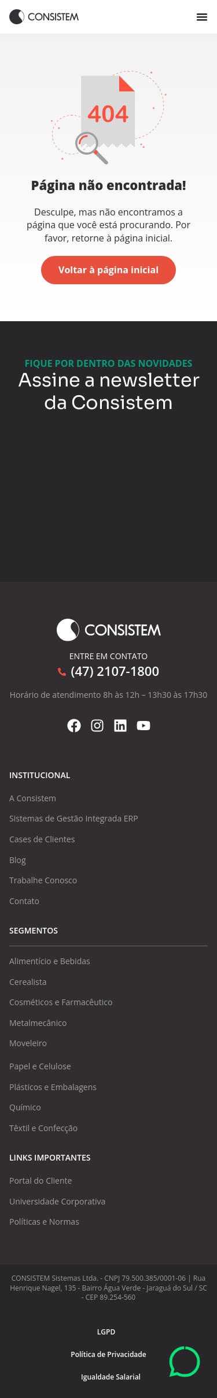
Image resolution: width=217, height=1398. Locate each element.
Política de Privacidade (108, 1354)
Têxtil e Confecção (43, 1127)
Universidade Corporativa (57, 1201)
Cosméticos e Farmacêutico (60, 1002)
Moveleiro (28, 1043)
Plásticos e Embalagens (53, 1086)
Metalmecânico (38, 1022)
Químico (25, 1107)
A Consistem (32, 798)
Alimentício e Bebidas (49, 960)
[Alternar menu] (202, 17)
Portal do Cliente (40, 1180)
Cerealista (28, 981)
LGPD (106, 1332)
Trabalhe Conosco (43, 880)
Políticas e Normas (44, 1221)
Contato (24, 900)
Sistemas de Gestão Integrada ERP (73, 818)
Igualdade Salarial (111, 1377)
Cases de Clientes (42, 839)
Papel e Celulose (40, 1066)
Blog (17, 859)
